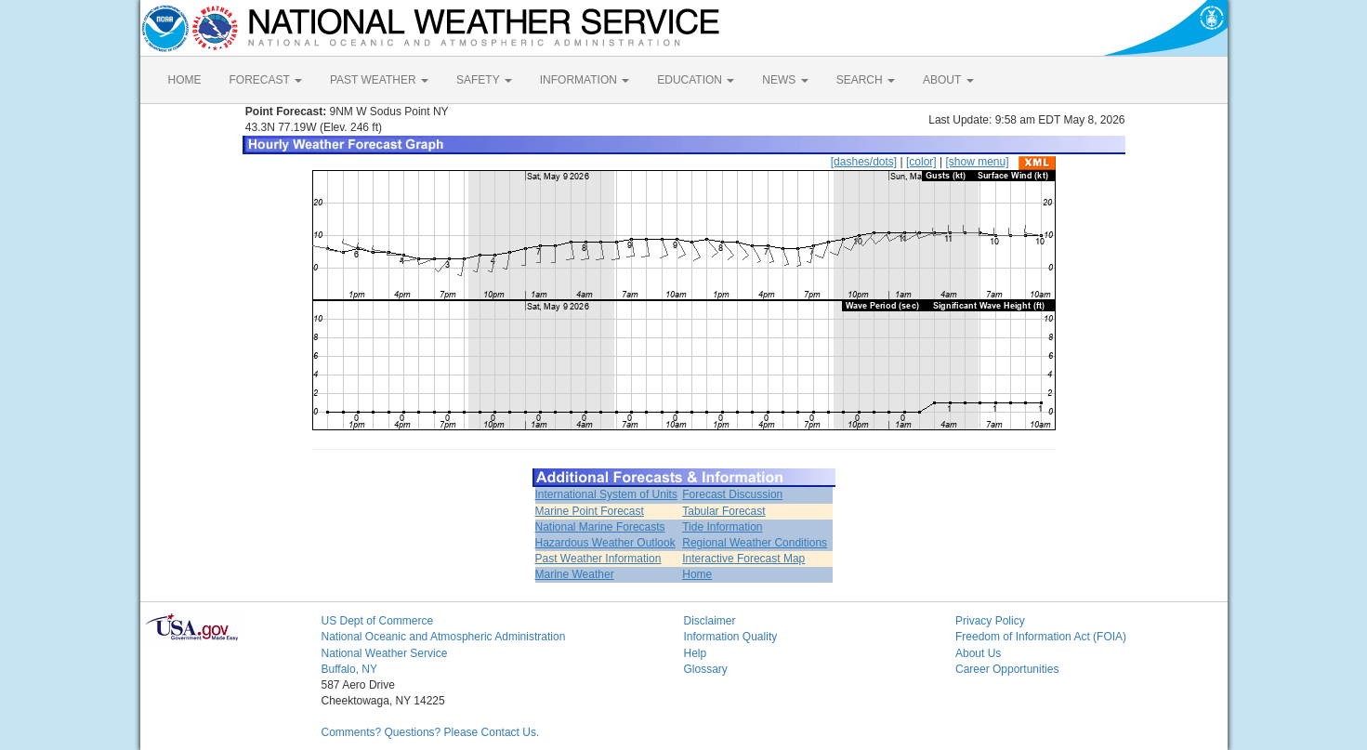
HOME (185, 79)
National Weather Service (385, 653)
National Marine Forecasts (600, 526)
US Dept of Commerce (378, 620)
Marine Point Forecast (589, 511)
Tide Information (722, 526)
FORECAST (266, 79)
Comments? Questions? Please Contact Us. (431, 732)
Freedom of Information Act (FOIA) (1040, 636)
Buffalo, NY (349, 669)
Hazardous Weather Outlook (605, 542)
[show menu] (976, 161)
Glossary (706, 669)
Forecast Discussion (732, 494)
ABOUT (948, 79)
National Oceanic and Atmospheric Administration (444, 636)
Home (697, 574)
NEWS (785, 79)
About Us (978, 653)
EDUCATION (695, 79)
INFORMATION (584, 79)
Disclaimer (710, 620)
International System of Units (606, 494)
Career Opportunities (1006, 669)
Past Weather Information (598, 558)
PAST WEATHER (379, 79)
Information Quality (731, 636)
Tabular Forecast (723, 511)
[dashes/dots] (864, 161)
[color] (921, 161)
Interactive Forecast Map (743, 558)
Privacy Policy (990, 620)
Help (695, 653)
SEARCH (865, 79)
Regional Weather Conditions (754, 542)
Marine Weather (574, 574)
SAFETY (484, 79)
